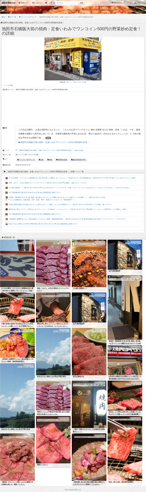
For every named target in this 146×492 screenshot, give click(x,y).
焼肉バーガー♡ (42, 464)
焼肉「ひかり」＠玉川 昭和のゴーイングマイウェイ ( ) (45, 183)
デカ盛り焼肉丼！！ (80, 288)
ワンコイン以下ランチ (27, 159)
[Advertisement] (71, 109)
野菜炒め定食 (62, 159)
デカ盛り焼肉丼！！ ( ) (67, 188)
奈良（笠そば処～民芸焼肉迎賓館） (121, 482)
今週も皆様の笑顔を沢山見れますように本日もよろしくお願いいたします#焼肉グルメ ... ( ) (58, 204)
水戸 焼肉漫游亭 (114, 271)
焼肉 (50, 159)
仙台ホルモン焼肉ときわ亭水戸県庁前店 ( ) (41, 224)
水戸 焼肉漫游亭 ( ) (33, 192)
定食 (41, 159)
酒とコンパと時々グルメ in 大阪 (76, 82)
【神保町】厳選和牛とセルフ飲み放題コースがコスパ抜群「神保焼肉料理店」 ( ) (65, 219)
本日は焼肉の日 (78, 376)
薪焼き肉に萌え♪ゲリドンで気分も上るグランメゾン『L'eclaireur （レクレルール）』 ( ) (66, 209)
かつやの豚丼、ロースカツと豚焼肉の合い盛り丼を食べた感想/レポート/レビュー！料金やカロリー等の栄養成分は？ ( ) (70, 178)
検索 (81, 3)
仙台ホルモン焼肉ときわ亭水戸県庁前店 (51, 376)
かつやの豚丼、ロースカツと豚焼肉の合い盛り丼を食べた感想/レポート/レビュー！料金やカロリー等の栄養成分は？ (17, 290)
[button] (24, 3)
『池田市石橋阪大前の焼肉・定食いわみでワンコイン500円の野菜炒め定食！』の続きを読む (50, 150)
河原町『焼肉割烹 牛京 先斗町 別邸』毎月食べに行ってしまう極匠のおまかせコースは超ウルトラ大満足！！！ (125, 343)
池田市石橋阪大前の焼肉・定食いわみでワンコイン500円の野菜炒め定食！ (54, 142)
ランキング (38, 3)
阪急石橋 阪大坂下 (79, 159)
